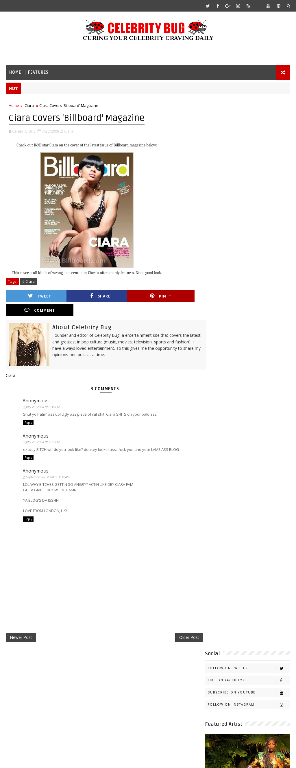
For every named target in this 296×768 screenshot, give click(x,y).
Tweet (33, 296)
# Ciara (28, 281)
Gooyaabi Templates (120, 759)
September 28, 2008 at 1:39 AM (48, 463)
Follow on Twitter (249, 118)
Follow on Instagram (249, 154)
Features (38, 72)
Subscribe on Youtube (249, 142)
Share (82, 296)
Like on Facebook (249, 130)
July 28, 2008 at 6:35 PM (43, 393)
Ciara (29, 105)
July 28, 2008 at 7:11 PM (43, 428)
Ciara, (69, 131)
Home (15, 72)
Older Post (183, 624)
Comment (178, 296)
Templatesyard (54, 759)
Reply (28, 409)
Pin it (130, 296)
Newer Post (21, 624)
